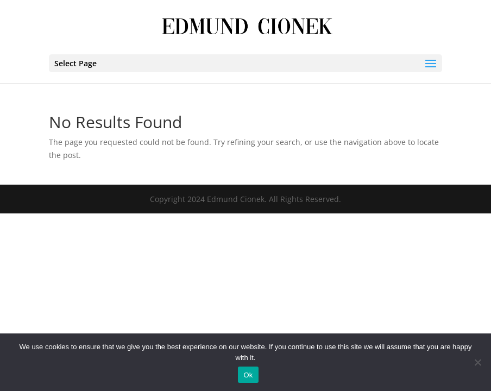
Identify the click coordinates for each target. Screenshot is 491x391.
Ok (248, 375)
